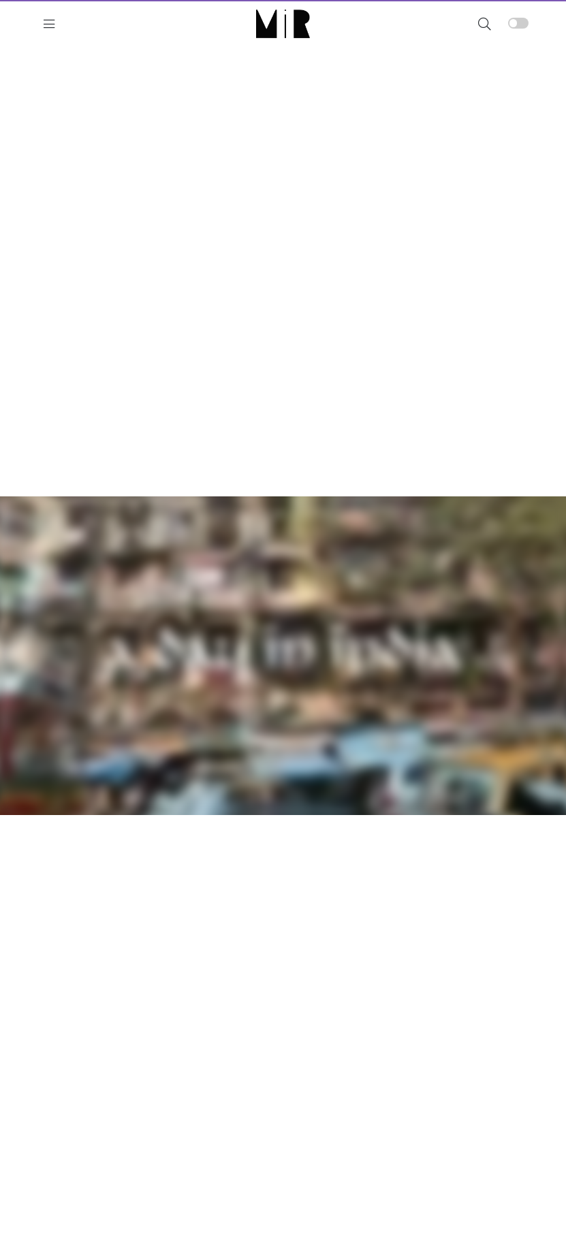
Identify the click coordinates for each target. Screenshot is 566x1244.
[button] (484, 23)
